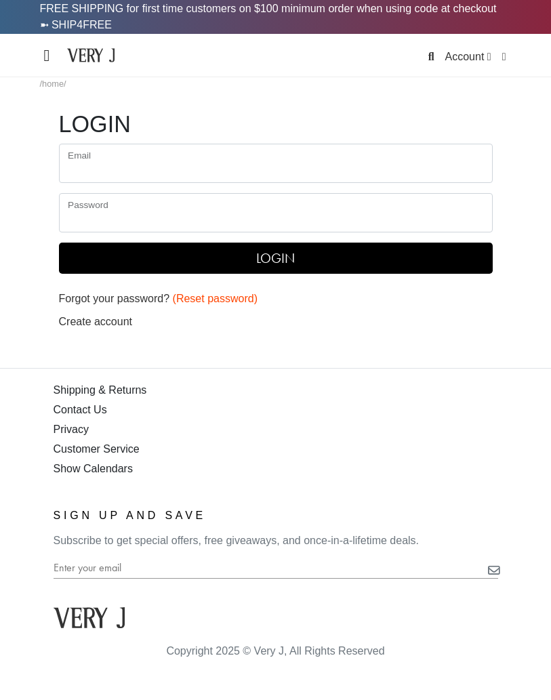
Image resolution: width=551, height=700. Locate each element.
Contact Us (80, 409)
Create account (96, 321)
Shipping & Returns (100, 390)
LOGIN (275, 258)
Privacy (71, 429)
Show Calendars (93, 468)
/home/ (53, 84)
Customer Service (97, 449)
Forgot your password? (158, 298)
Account (468, 56)
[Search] (431, 56)
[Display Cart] (504, 56)
